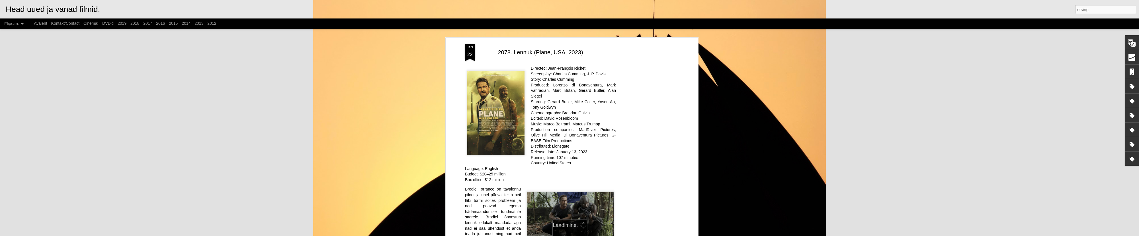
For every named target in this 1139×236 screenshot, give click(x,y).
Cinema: (90, 23)
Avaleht (40, 23)
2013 (198, 23)
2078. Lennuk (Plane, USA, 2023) (540, 52)
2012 (211, 23)
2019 (122, 23)
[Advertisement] (647, 134)
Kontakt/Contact (65, 23)
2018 (134, 23)
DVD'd (108, 23)
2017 (147, 23)
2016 (160, 23)
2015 (173, 23)
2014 (186, 23)
